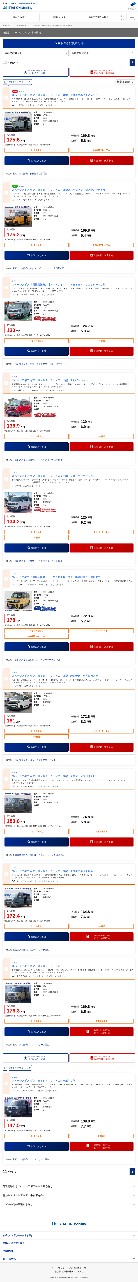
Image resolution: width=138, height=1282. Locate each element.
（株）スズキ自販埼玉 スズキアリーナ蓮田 (34, 760)
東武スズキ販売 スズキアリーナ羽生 (31, 950)
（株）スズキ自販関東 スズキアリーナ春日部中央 (37, 364)
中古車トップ (7, 25)
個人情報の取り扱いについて (69, 1271)
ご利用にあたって (77, 1268)
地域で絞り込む (103, 53)
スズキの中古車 (20, 25)
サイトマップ (58, 1268)
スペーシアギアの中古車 (38, 25)
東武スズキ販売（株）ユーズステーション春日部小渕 (38, 268)
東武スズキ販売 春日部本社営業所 (30, 173)
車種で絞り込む (36, 53)
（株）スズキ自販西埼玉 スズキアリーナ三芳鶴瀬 (37, 460)
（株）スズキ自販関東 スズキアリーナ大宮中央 (36, 659)
